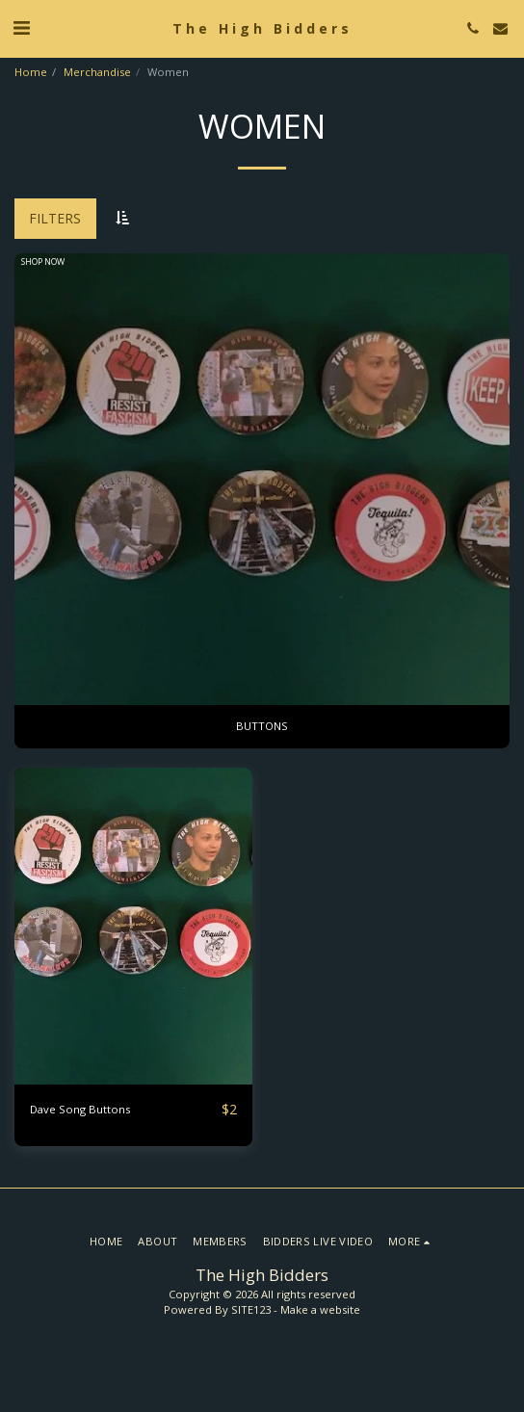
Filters (55, 218)
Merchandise (97, 72)
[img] (133, 926)
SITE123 (251, 1309)
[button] (21, 27)
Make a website (320, 1309)
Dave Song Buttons (80, 1109)
